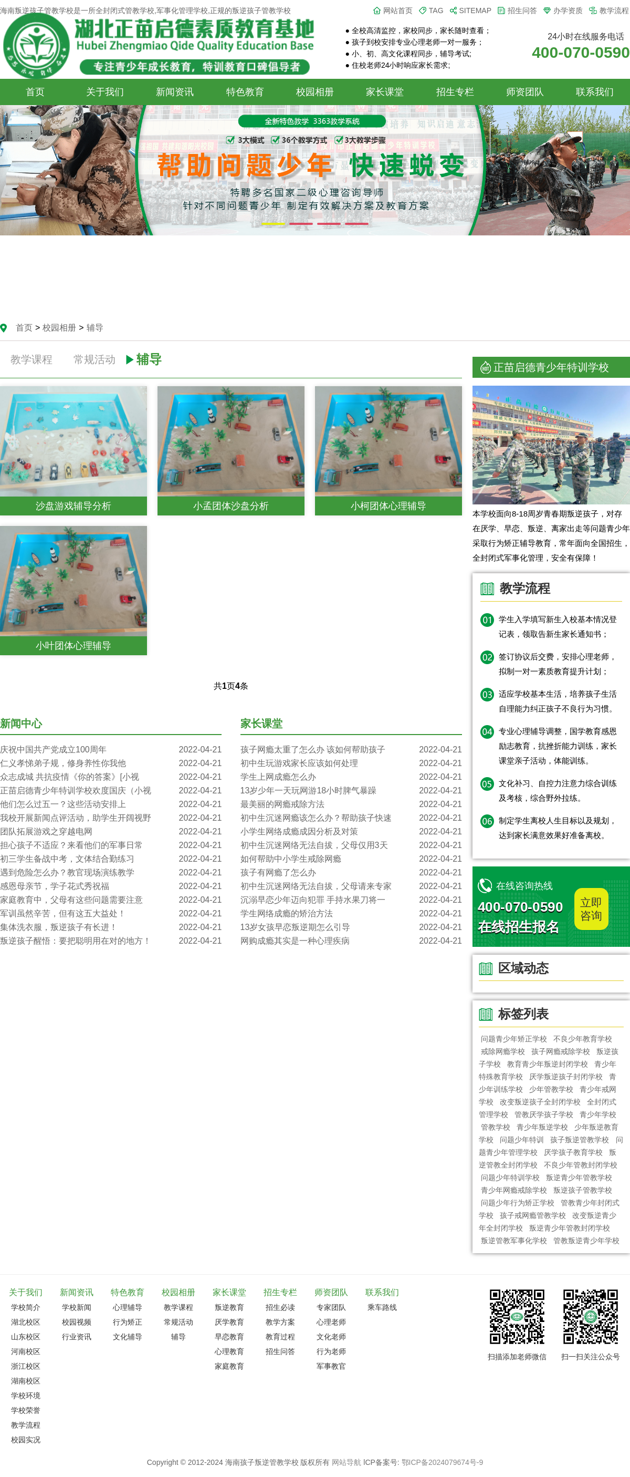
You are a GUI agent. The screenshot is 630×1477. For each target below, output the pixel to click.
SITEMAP (475, 10)
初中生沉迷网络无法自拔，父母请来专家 (351, 886)
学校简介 (25, 1307)
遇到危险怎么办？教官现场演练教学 (111, 873)
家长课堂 (385, 92)
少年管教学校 (551, 1089)
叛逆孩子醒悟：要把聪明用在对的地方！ (111, 941)
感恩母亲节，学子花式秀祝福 (111, 886)
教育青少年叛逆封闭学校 (547, 1064)
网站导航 (346, 1462)
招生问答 (522, 10)
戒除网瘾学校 (503, 1051)
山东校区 (25, 1337)
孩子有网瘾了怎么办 (351, 873)
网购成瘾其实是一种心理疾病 (351, 941)
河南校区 (25, 1351)
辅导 (95, 327)
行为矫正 (127, 1322)
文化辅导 (127, 1337)
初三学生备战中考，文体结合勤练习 (111, 859)
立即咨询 (591, 909)
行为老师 (331, 1351)
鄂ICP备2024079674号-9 (443, 1462)
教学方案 (280, 1322)
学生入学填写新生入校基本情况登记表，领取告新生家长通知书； (558, 626)
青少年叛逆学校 (542, 1127)
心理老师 (331, 1322)
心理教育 (229, 1351)
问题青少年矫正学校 (514, 1039)
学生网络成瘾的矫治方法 (351, 914)
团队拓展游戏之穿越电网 (111, 832)
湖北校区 (25, 1322)
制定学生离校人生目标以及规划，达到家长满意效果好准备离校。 (558, 828)
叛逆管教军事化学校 (514, 1240)
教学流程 (614, 10)
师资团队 (525, 92)
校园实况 (25, 1439)
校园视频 (76, 1322)
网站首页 (398, 10)
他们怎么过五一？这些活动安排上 (111, 804)
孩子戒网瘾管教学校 (533, 1215)
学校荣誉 (25, 1410)
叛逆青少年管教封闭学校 (569, 1228)
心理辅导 (127, 1307)
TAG (436, 10)
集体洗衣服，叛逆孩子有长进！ (111, 927)
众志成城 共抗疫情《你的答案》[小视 (111, 777)
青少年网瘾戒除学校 (514, 1190)
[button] (273, 224)
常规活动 (95, 359)
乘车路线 (382, 1307)
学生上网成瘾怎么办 (351, 777)
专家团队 (331, 1307)
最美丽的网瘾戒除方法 (351, 804)
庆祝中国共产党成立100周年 (111, 750)
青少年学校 (598, 1114)
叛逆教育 (229, 1307)
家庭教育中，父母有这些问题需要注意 (111, 900)
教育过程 (280, 1337)
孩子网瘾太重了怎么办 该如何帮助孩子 (351, 750)
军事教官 (331, 1366)
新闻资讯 (175, 92)
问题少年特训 (522, 1139)
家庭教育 (229, 1366)
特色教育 (245, 92)
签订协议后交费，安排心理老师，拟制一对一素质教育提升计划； (558, 664)
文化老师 (331, 1337)
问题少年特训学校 (510, 1177)
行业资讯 (76, 1337)
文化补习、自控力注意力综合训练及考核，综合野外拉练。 (558, 790)
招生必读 (280, 1307)
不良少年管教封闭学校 (581, 1165)
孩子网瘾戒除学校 (560, 1051)
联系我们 (595, 92)
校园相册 (315, 92)
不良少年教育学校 (582, 1039)
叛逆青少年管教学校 (579, 1177)
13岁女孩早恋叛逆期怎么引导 (351, 927)
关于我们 (105, 92)
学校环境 (25, 1395)
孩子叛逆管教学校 (580, 1139)
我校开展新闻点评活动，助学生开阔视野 (111, 818)
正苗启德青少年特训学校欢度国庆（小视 (111, 791)
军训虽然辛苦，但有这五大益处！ (111, 914)
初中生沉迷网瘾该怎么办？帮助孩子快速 (351, 818)
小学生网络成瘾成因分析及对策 (351, 832)
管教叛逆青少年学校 (586, 1240)
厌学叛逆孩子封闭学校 (566, 1076)
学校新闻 (76, 1307)
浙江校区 (25, 1366)
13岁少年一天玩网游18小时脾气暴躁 (351, 791)
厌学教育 (229, 1322)
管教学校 (495, 1127)
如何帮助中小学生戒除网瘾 (351, 859)
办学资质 (568, 10)
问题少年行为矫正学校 (517, 1203)
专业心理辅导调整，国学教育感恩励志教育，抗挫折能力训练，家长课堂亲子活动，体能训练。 (558, 746)
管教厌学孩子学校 (543, 1114)
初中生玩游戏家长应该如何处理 (351, 763)
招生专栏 (455, 92)
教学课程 (31, 359)
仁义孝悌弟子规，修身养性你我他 (111, 763)
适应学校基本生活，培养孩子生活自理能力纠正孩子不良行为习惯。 (558, 701)
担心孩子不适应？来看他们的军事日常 (111, 845)
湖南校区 (25, 1381)
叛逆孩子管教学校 (582, 1190)
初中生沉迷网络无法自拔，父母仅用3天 (351, 845)
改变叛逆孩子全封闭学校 (540, 1102)
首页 (35, 92)
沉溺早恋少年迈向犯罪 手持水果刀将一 (351, 900)
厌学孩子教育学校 (573, 1152)
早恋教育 (229, 1337)
